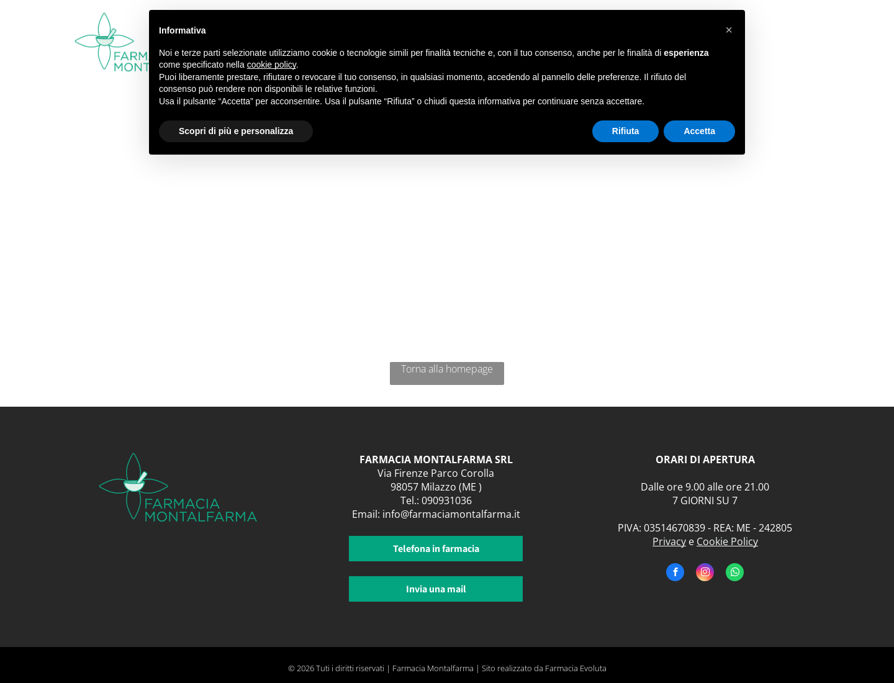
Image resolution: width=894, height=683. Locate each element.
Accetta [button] (699, 131)
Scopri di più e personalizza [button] (236, 131)
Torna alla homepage (447, 369)
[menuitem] (775, 35)
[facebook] (675, 573)
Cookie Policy (727, 541)
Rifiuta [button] (625, 131)
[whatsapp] (735, 573)
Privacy (669, 541)
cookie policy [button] (271, 65)
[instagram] (705, 573)
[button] (729, 30)
